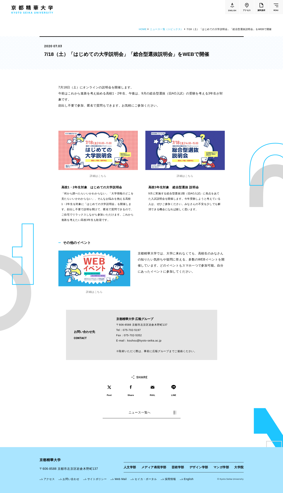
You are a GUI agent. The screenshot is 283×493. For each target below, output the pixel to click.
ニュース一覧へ (152, 412)
